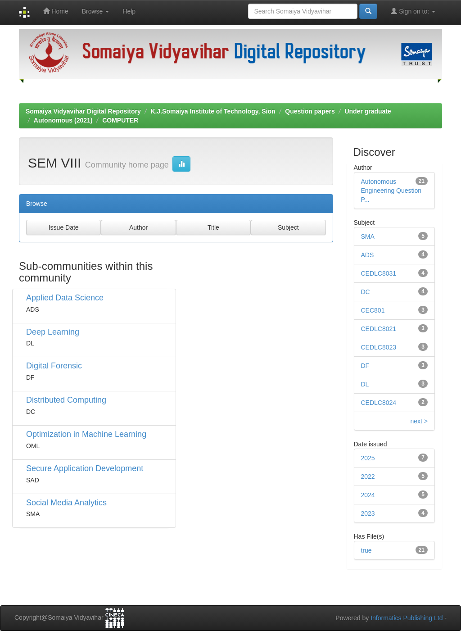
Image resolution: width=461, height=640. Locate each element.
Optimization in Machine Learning (86, 434)
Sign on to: (413, 11)
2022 (368, 476)
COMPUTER (120, 120)
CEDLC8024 (379, 402)
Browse (95, 11)
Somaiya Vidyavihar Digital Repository (83, 111)
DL (365, 384)
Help (129, 11)
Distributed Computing (66, 399)
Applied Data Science (65, 297)
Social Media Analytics (66, 502)
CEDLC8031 (379, 273)
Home (55, 11)
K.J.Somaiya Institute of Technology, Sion (212, 111)
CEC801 (373, 310)
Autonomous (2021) (63, 120)
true (366, 550)
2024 (368, 495)
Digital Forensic (54, 365)
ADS (367, 255)
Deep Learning (52, 331)
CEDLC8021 (379, 328)
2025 (368, 458)
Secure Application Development (84, 468)
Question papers (309, 111)
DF (365, 365)
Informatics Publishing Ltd (407, 618)
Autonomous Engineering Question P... (391, 190)
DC (365, 291)
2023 (368, 513)
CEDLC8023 (379, 347)
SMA (368, 236)
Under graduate (367, 111)
